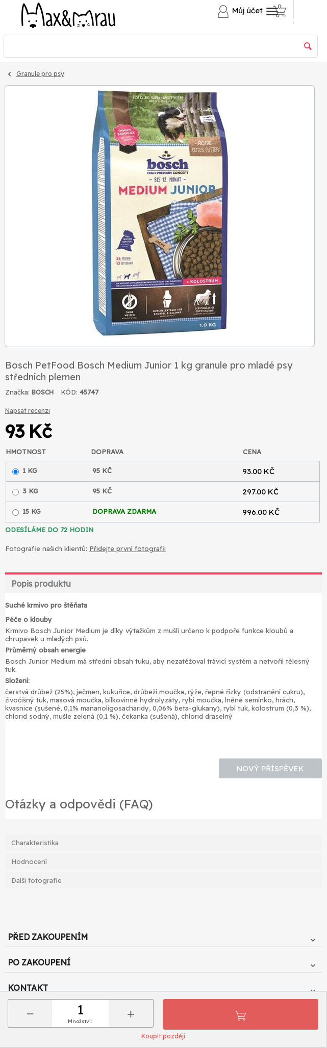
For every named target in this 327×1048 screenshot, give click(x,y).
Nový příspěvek (270, 768)
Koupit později (163, 1036)
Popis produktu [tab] (41, 584)
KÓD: (69, 392)
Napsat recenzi (27, 410)
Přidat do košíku (241, 1014)
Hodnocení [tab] (29, 861)
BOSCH (43, 392)
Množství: (80, 1021)
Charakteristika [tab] (35, 843)
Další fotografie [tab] (36, 880)
